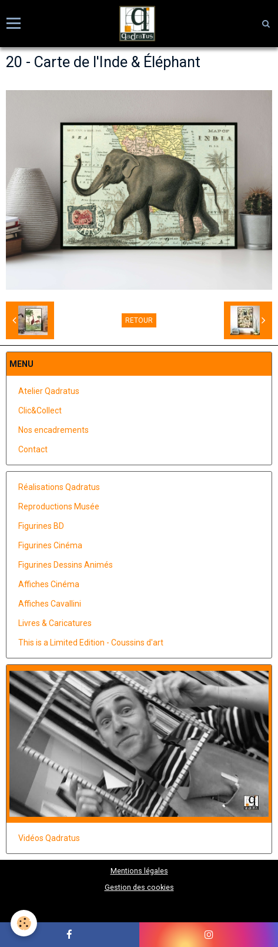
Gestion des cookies (139, 887)
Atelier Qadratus (48, 391)
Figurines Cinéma (50, 545)
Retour (139, 320)
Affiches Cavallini (49, 603)
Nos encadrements (53, 430)
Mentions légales (139, 870)
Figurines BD (41, 526)
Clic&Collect (40, 410)
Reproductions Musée (58, 506)
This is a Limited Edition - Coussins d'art (90, 642)
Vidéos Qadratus (49, 838)
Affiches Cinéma (48, 584)
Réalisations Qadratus (59, 487)
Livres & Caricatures (55, 623)
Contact (33, 449)
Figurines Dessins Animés (65, 564)
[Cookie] (24, 923)
